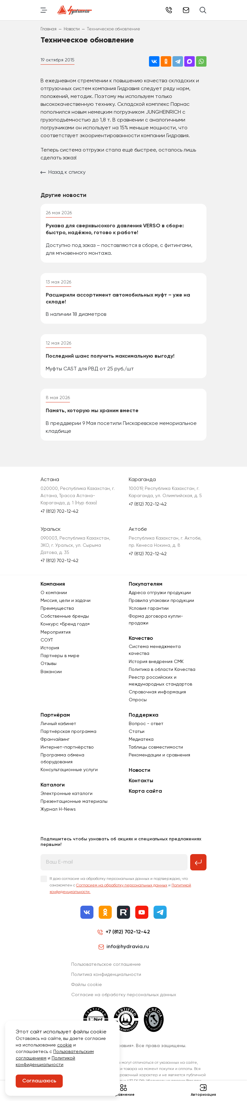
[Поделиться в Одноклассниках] (166, 61)
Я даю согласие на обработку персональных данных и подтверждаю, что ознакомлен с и (120, 885)
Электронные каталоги (66, 793)
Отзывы (49, 663)
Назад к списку (63, 172)
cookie (64, 1045)
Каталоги (53, 785)
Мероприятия (56, 632)
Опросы (138, 700)
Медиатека (141, 739)
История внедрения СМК (156, 661)
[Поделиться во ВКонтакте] (154, 61)
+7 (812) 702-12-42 (169, 10)
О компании (54, 593)
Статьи (136, 731)
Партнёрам (55, 715)
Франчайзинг (55, 739)
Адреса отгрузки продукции (160, 593)
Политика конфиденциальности (106, 974)
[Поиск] (203, 10)
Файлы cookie (86, 984)
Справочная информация (157, 692)
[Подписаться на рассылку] (198, 862)
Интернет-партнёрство (67, 747)
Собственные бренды (65, 616)
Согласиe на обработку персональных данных (123, 995)
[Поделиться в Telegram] (178, 61)
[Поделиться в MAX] (189, 61)
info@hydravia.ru (123, 946)
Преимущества (57, 608)
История (50, 648)
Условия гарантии (149, 608)
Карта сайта (145, 791)
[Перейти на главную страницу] (75, 10)
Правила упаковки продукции (161, 600)
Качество (141, 638)
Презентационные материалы (74, 801)
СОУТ (47, 640)
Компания (53, 584)
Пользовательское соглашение (106, 964)
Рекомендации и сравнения (159, 755)
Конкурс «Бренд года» (65, 624)
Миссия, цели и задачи (66, 600)
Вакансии (51, 672)
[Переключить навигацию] (44, 10)
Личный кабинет (58, 723)
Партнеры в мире (60, 656)
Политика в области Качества (162, 669)
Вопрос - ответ (146, 723)
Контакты (141, 781)
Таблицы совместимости (156, 747)
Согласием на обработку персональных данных (121, 885)
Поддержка (143, 715)
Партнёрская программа (68, 731)
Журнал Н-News (58, 809)
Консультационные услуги (69, 770)
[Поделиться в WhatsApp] (201, 61)
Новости (139, 770)
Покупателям (145, 584)
